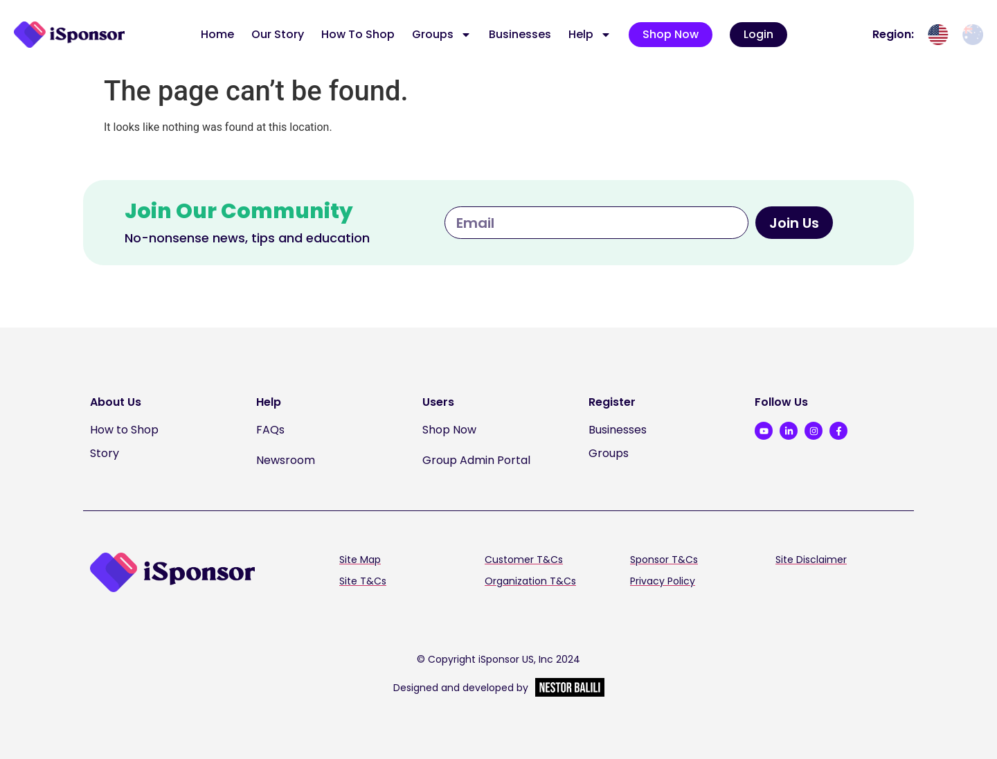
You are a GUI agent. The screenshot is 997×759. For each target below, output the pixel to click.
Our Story (277, 34)
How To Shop (358, 34)
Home (217, 34)
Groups (441, 34)
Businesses (520, 34)
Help (589, 34)
